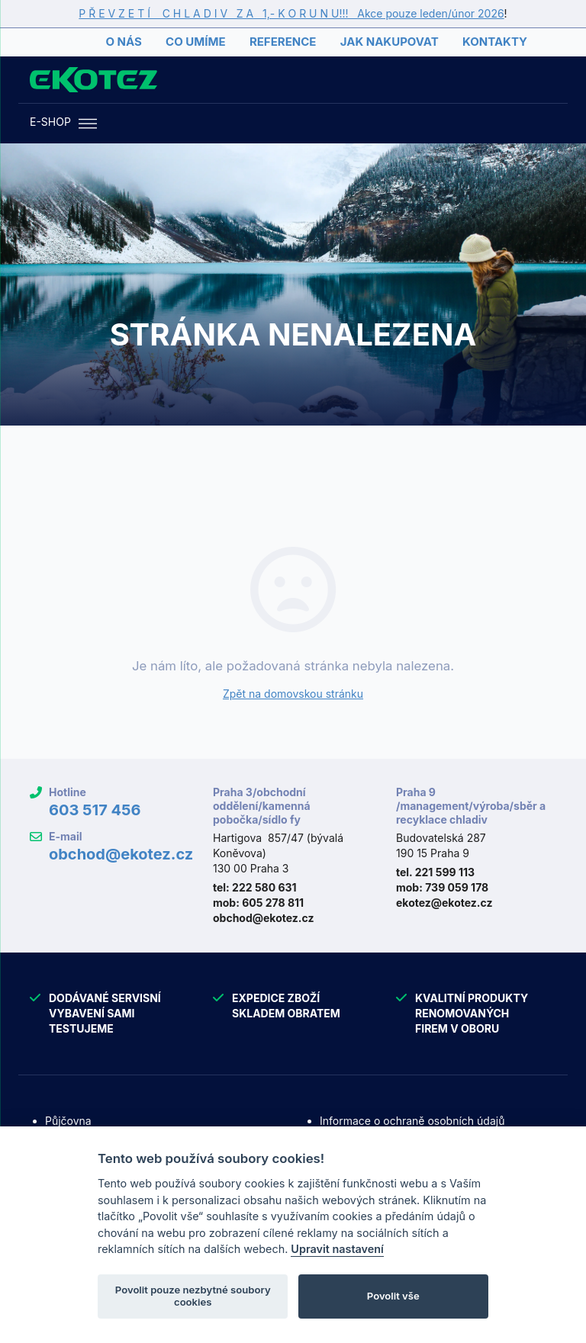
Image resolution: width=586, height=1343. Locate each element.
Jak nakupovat (389, 41)
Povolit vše (393, 1296)
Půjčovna (68, 1120)
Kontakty (494, 41)
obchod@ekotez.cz (121, 854)
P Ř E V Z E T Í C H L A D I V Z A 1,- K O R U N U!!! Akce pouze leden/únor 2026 (291, 13)
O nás (123, 41)
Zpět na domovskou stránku (293, 693)
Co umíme (195, 41)
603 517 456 (95, 810)
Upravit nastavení (337, 1248)
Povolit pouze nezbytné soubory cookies (193, 1296)
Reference (283, 41)
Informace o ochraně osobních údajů (412, 1120)
